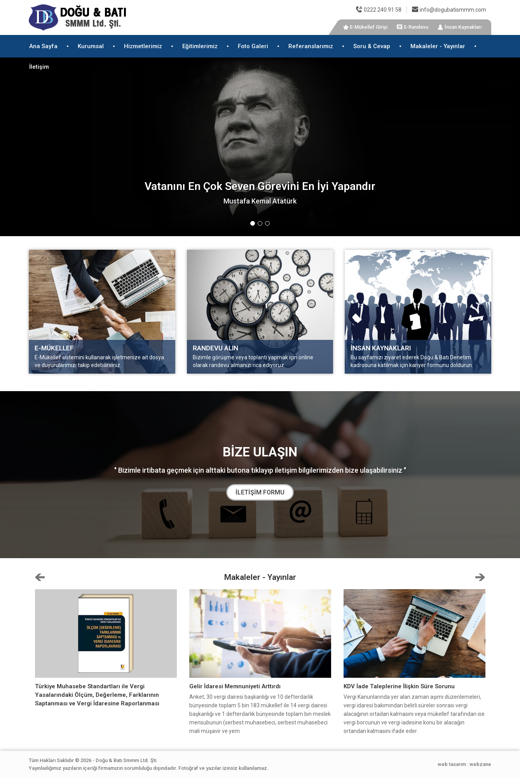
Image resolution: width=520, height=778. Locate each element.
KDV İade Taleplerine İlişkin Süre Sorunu (399, 686)
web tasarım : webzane (464, 764)
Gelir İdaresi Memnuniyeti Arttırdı (235, 686)
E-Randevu (416, 27)
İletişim (39, 66)
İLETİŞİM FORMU (260, 492)
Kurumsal (91, 46)
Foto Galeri (253, 46)
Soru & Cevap (371, 46)
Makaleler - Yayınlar (437, 46)
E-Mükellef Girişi (368, 27)
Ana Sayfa (43, 46)
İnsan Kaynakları (463, 27)
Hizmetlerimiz (143, 46)
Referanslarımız (310, 46)
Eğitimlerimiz (200, 46)
